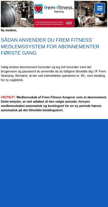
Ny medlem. (9, 30)
